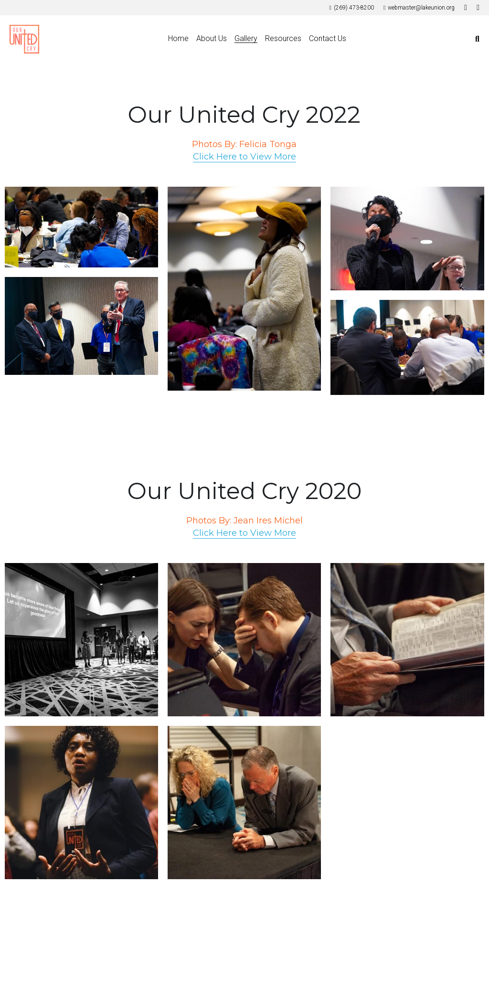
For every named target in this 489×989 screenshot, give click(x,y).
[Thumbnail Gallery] (81, 227)
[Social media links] (465, 7)
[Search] (477, 39)
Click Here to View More (244, 156)
